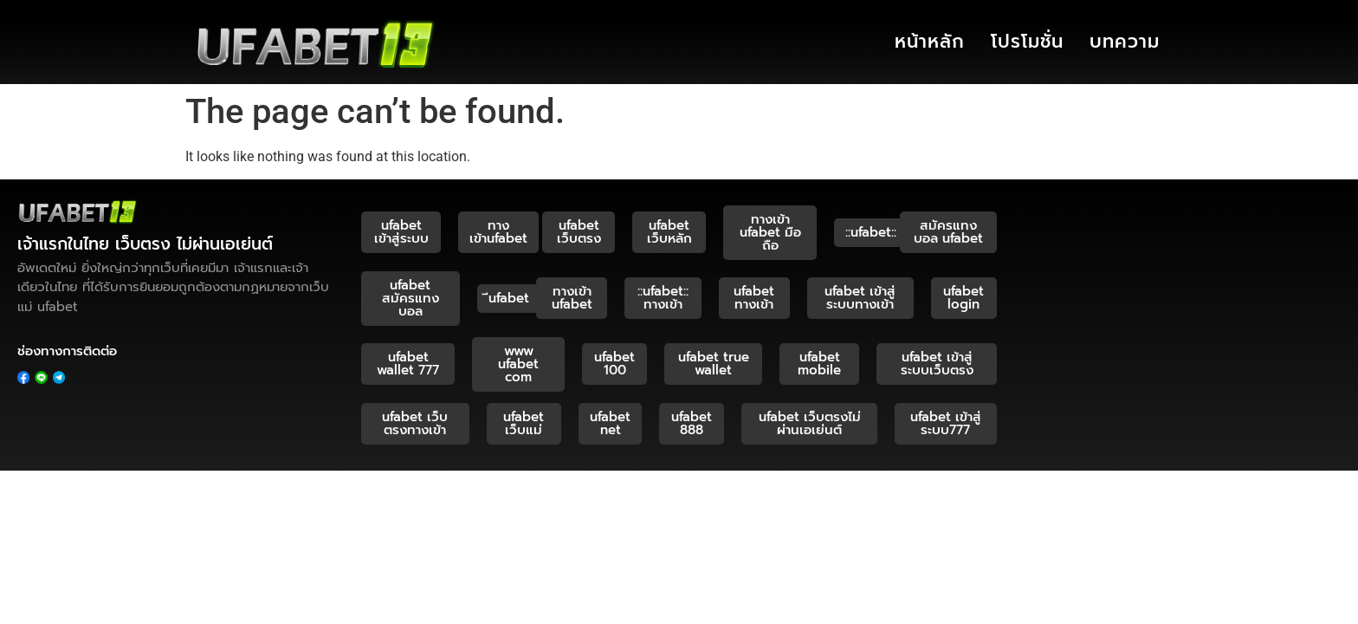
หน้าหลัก (930, 41)
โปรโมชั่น (1027, 41)
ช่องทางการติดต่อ (67, 351)
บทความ (1125, 41)
